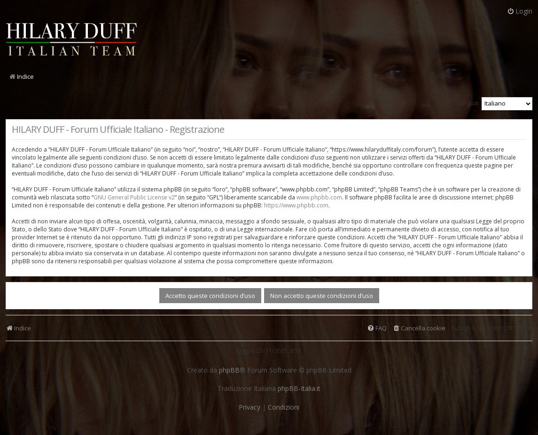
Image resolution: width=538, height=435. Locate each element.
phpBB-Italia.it (299, 388)
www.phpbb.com (319, 197)
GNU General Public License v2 (134, 197)
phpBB (229, 370)
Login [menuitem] (519, 11)
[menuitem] (418, 328)
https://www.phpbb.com (296, 205)
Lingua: (469, 103)
